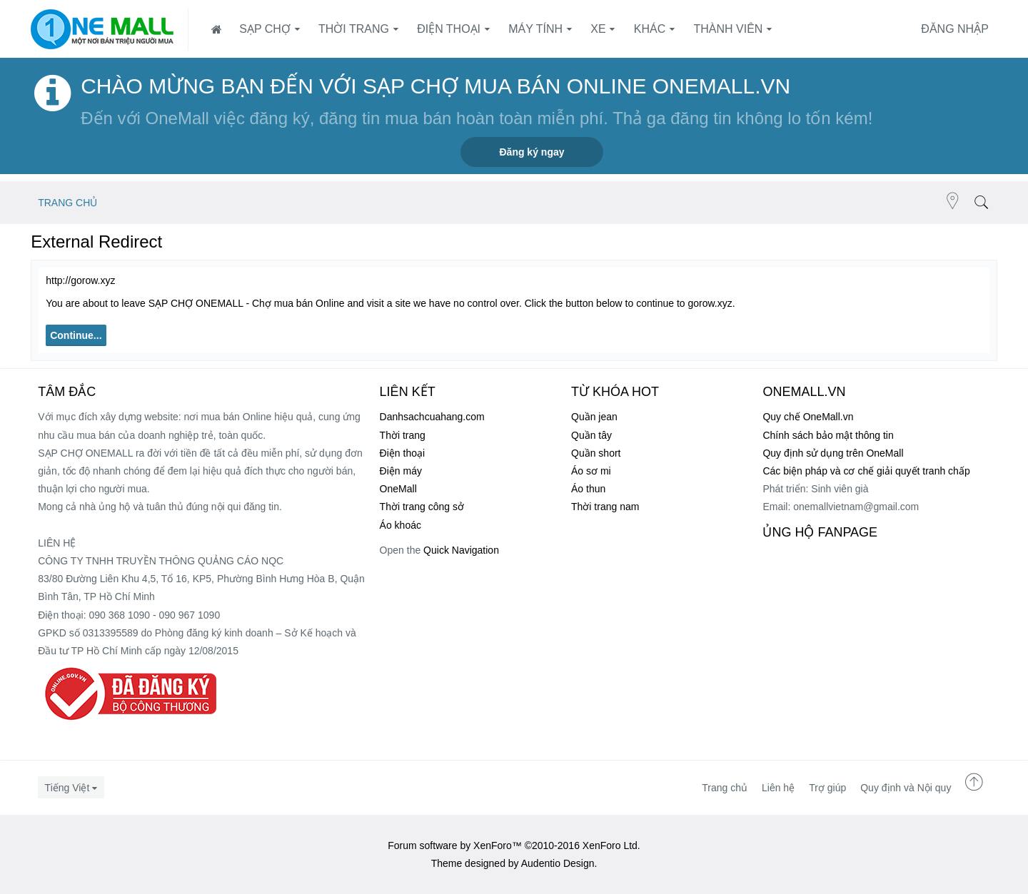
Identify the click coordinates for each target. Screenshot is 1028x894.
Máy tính (535, 29)
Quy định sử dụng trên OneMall (832, 453)
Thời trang (353, 29)
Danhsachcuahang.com (432, 416)
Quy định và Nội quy (905, 787)
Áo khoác (400, 525)
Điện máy (401, 471)
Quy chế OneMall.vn (807, 416)
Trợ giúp (827, 787)
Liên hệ (778, 787)
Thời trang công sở (422, 506)
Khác (649, 29)
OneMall (398, 488)
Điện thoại (448, 29)
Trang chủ (724, 787)
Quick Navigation (461, 550)
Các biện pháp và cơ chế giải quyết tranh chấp (865, 471)
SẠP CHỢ (265, 29)
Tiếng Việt (67, 787)
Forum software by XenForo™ (514, 845)
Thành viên (727, 29)
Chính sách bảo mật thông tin (827, 435)
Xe (597, 29)
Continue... (75, 335)
